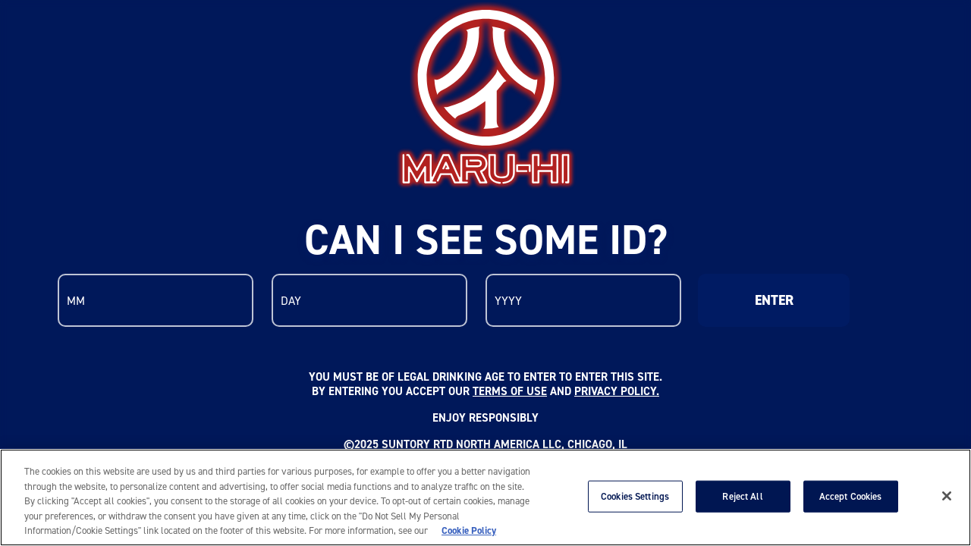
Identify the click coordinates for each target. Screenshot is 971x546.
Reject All (742, 496)
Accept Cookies (850, 496)
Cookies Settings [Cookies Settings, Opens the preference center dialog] (635, 496)
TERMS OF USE (510, 391)
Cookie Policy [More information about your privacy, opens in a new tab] (469, 530)
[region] (485, 497)
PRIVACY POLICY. (616, 391)
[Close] (946, 496)
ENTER (774, 300)
